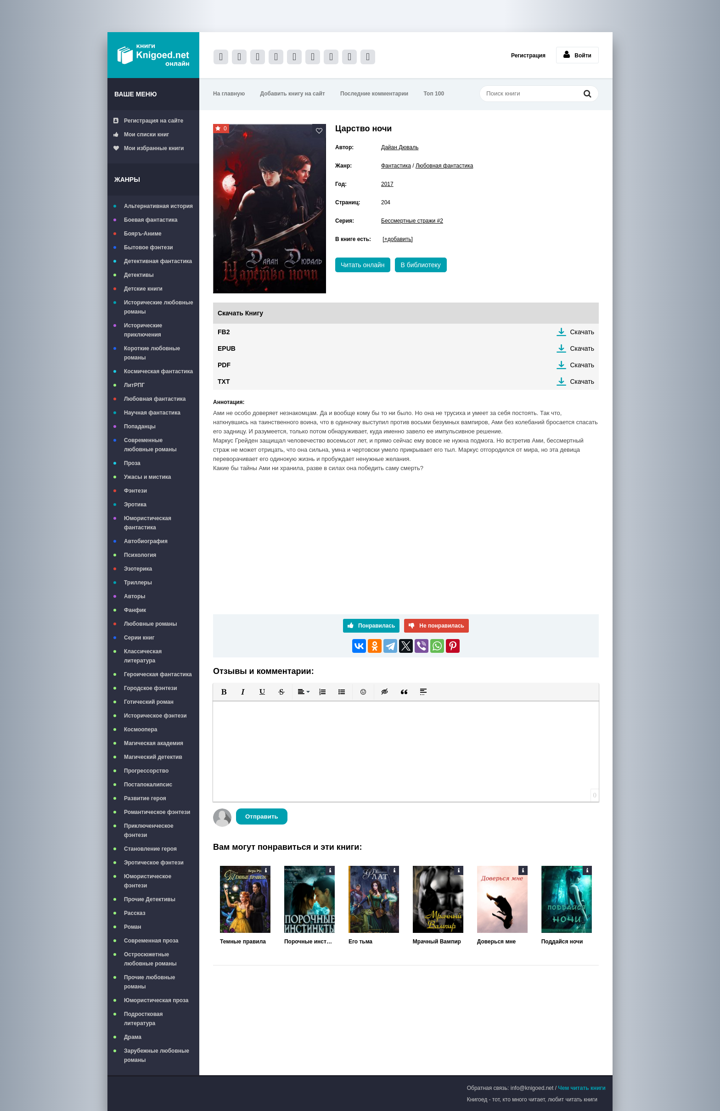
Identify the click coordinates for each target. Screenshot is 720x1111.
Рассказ (135, 913)
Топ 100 (434, 93)
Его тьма (360, 941)
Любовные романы (150, 624)
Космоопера (140, 729)
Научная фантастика (152, 413)
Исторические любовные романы (158, 307)
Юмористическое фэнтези (147, 881)
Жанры (127, 179)
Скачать (582, 332)
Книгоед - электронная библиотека (153, 55)
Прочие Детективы (149, 899)
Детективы (139, 275)
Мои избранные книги (148, 148)
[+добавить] (397, 239)
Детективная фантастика (158, 261)
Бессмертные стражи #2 (412, 221)
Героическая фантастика (158, 674)
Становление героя (150, 849)
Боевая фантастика (150, 220)
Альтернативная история (158, 206)
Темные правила (243, 941)
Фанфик (135, 610)
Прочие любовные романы (149, 982)
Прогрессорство (146, 771)
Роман (132, 927)
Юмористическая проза (156, 1000)
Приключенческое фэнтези (149, 830)
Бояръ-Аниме (143, 233)
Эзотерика (138, 569)
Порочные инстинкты (309, 941)
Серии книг (139, 637)
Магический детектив (153, 757)
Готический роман (149, 702)
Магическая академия (153, 743)
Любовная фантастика (155, 399)
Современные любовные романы (150, 445)
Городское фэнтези (150, 688)
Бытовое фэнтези (148, 247)
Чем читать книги (582, 1088)
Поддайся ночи (562, 941)
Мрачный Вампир (437, 941)
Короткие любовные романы (152, 353)
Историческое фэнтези (155, 716)
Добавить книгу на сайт (292, 93)
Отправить (261, 816)
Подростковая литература (143, 1019)
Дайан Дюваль (399, 147)
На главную (229, 93)
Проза (132, 463)
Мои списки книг (141, 134)
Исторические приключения (143, 330)
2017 (387, 184)
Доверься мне (496, 941)
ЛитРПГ (134, 385)
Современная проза (151, 940)
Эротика (135, 504)
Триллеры (138, 582)
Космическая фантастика (158, 371)
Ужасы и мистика (147, 477)
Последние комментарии (374, 93)
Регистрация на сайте (148, 121)
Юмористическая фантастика (147, 523)
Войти (577, 54)
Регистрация (528, 55)
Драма (132, 1037)
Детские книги (143, 289)
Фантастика (396, 166)
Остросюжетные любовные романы (150, 959)
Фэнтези (135, 491)
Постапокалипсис (148, 784)
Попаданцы (140, 426)
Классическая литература (143, 656)
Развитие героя (145, 798)
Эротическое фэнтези (154, 862)
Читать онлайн (363, 265)
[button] (223, 692)
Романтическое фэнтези (157, 812)
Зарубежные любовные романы (156, 1055)
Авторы (135, 596)
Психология (140, 555)
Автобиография (146, 541)
